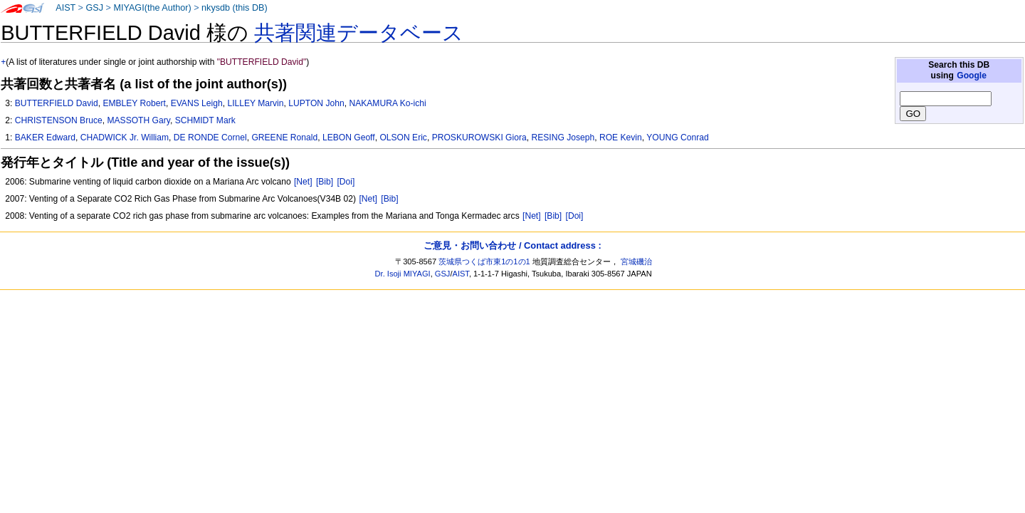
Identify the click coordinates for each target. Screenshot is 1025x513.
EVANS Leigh (197, 103)
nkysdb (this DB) (234, 8)
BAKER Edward (45, 137)
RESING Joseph (562, 137)
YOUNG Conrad (677, 137)
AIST (65, 8)
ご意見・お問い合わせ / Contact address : (512, 245)
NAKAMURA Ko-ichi (387, 103)
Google (972, 76)
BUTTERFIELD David (56, 103)
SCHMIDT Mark (205, 120)
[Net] (303, 182)
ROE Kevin (620, 137)
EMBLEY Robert (134, 103)
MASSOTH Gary (138, 120)
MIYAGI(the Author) (152, 8)
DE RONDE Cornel (210, 137)
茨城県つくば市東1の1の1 (484, 261)
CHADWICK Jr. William (124, 137)
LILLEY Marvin (255, 103)
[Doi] (345, 182)
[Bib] (324, 182)
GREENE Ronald (284, 137)
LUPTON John (316, 103)
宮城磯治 (636, 261)
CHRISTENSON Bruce (58, 120)
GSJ (94, 8)
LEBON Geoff (348, 137)
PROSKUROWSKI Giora (479, 137)
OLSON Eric (403, 137)
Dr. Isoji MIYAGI (403, 273)
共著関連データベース (358, 32)
